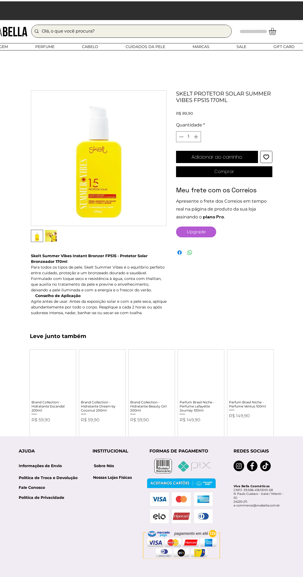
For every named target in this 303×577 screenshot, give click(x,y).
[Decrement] (180, 137)
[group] (152, 396)
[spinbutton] (188, 137)
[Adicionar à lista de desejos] (266, 157)
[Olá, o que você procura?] (131, 31)
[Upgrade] (196, 232)
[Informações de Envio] (40, 466)
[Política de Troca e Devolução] (50, 478)
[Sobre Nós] (104, 466)
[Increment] (196, 137)
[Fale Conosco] (32, 488)
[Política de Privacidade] (41, 498)
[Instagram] (239, 466)
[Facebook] (252, 466)
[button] (277, 31)
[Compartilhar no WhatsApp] (190, 252)
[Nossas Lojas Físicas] (113, 478)
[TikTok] (265, 466)
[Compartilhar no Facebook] (179, 252)
